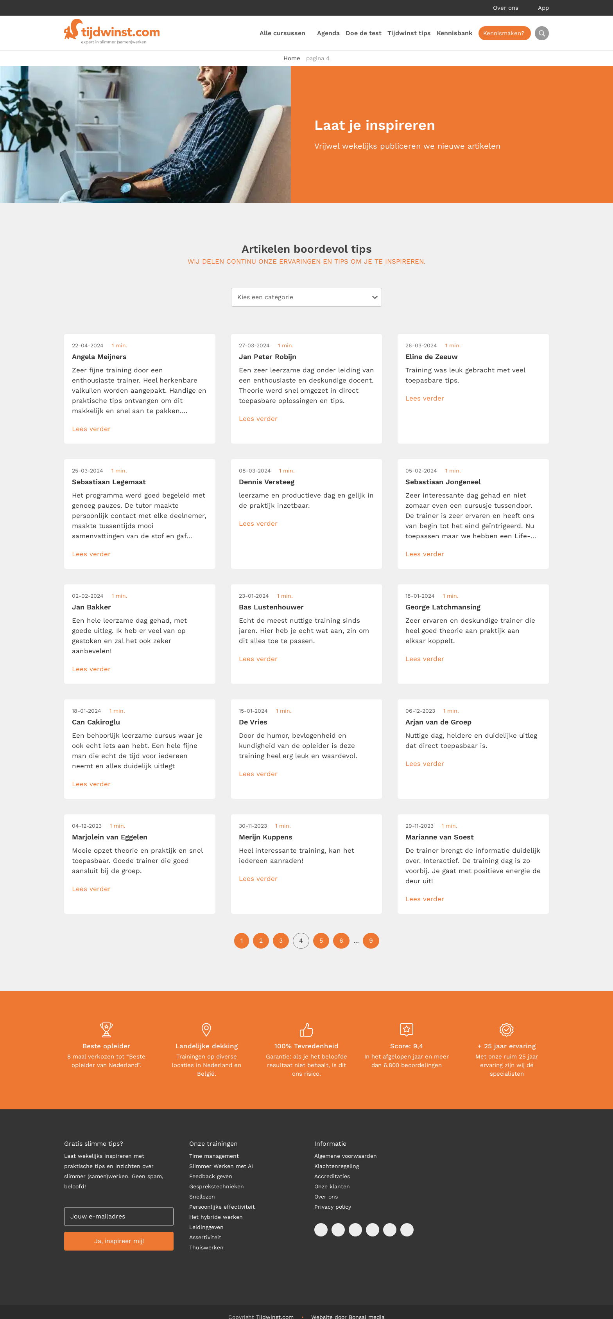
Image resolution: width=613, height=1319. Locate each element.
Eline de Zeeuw (431, 356)
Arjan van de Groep (438, 722)
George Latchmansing (442, 607)
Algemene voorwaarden (345, 1156)
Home (291, 58)
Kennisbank (455, 33)
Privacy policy (332, 1207)
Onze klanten (332, 1186)
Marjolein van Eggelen (109, 837)
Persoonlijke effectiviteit (222, 1207)
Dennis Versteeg (266, 482)
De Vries (253, 722)
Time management (214, 1156)
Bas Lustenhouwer (271, 607)
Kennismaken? (503, 33)
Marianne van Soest (439, 837)
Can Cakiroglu (96, 722)
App (543, 7)
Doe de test (364, 33)
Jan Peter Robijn (267, 356)
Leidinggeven (206, 1227)
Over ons (505, 7)
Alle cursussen (282, 33)
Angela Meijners (99, 356)
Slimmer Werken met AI (221, 1166)
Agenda (328, 33)
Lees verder (91, 429)
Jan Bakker (91, 607)
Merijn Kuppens (265, 837)
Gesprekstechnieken (216, 1186)
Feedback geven (210, 1176)
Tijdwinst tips (409, 33)
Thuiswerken (206, 1247)
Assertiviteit (205, 1237)
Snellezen (202, 1196)
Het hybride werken (216, 1217)
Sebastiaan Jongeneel (443, 482)
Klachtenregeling (336, 1166)
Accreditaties (332, 1176)
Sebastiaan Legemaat (109, 482)
